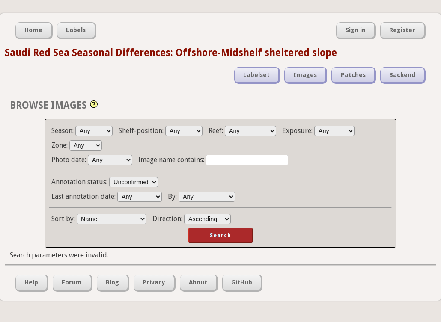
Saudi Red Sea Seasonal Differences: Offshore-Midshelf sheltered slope (171, 52)
